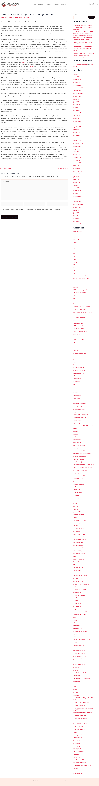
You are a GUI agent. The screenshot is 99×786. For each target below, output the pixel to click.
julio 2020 (76, 210)
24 (74, 301)
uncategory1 (76, 743)
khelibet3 (76, 562)
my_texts (75, 609)
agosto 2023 (77, 140)
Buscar (75, 14)
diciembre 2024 (77, 118)
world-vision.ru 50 (78, 760)
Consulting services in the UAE (82, 453)
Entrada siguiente (63, 168)
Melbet (75, 587)
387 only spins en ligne (79, 331)
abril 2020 (76, 218)
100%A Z (76, 240)
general (75, 509)
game (75, 501)
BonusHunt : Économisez (80, 414)
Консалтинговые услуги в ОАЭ (82, 765)
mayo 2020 (76, 215)
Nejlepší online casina (79, 614)
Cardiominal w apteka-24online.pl (83, 426)
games (75, 503)
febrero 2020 (77, 224)
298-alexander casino (79, 309)
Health (75, 517)
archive (75, 389)
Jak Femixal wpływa (79, 534)
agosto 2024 (77, 127)
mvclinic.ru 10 (77, 606)
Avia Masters (77, 395)
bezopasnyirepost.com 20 (80, 403)
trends (75, 732)
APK (74, 384)
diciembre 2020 (77, 196)
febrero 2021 (77, 190)
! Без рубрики (77, 231)
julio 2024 (76, 129)
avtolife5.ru (76, 398)
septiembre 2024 (78, 124)
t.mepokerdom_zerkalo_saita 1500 (83, 712)
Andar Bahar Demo (78, 378)
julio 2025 (76, 99)
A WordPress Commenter (80, 64)
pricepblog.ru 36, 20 (79, 650)
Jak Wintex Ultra (78, 542)
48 (74, 342)
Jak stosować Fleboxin (80, 537)
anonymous (76, 381)
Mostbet (75, 598)
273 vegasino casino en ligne (81, 306)
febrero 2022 (77, 157)
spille (74, 686)
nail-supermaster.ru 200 (80, 612)
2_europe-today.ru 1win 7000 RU (82, 312)
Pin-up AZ (76, 642)
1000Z (75, 242)
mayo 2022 (76, 149)
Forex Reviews (77, 492)
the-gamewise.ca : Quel (80, 723)
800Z (74, 362)
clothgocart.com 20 (79, 445)
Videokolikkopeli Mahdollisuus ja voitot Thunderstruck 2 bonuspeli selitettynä (82, 27)
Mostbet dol (76, 600)
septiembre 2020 (78, 204)
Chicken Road (77, 439)
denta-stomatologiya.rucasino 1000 (83, 464)
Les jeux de (76, 573)
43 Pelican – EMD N (79, 340)
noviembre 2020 (78, 199)
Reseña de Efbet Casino (80, 673)
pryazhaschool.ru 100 (79, 656)
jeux (74, 556)
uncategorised (77, 735)
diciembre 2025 (77, 85)
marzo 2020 (76, 221)
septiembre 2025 (78, 93)
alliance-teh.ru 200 (78, 373)
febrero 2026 (77, 79)
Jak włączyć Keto (78, 545)
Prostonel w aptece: (79, 653)
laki (74, 564)
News (75, 620)
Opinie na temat (77, 628)
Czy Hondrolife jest (78, 459)
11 (73, 245)
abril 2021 (76, 185)
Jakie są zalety (77, 550)
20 (74, 284)
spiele (75, 684)
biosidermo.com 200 (79, 409)
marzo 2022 (76, 154)
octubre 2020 (77, 201)
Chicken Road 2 (77, 442)
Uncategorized (18, 17)
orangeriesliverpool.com (80, 631)
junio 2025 (76, 102)
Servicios (40, 4)
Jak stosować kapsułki (79, 539)
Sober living (76, 681)
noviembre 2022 (78, 143)
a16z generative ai (78, 367)
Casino (75, 428)
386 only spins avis (78, 328)
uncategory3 (77, 748)
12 (74, 248)
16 (74, 265)
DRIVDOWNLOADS (79, 478)
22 (74, 295)
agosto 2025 (77, 96)
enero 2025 (76, 115)
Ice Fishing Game (78, 523)
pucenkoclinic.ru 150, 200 (80, 664)
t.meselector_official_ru (80, 718)
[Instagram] (90, 4)
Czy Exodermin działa (79, 456)
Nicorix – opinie (77, 623)
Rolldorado (76, 675)
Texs (74, 721)
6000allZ (75, 351)
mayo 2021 (76, 182)
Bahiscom (76, 401)
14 (74, 253)
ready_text (76, 670)
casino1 (75, 431)
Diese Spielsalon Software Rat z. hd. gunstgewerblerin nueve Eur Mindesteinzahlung (83, 55)
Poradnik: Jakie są (78, 645)
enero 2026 (76, 82)
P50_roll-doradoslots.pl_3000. (82, 639)
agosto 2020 (77, 207)
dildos (23, 62)
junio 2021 (76, 179)
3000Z (75, 320)
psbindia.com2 (77, 659)
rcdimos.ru (76, 667)
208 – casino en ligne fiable (81, 290)
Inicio (34, 4)
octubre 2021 (77, 168)
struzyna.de (76, 695)
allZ (74, 376)
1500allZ (75, 259)
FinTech (75, 487)
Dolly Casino (77, 473)
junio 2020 (76, 213)
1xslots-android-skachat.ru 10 (81, 276)
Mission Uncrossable (79, 595)
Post (74, 648)
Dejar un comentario (7, 17)
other (74, 636)
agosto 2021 (77, 174)
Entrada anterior (5, 168)
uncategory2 (77, 746)
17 (74, 267)
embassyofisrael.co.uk (79, 484)
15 (74, 256)
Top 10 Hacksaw (78, 726)
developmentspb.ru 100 (80, 470)
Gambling (76, 498)
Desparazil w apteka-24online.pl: (82, 467)
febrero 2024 (77, 138)
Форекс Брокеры (78, 773)
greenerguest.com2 (78, 514)
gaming (75, 506)
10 (74, 237)
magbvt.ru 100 (77, 578)
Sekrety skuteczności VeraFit (81, 678)
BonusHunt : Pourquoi (79, 417)
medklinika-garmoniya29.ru (81, 584)
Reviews (56, 4)
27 (74, 303)
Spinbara (75, 692)
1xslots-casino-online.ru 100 (81, 278)
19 (74, 273)
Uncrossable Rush (78, 751)
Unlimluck (76, 754)
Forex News (76, 489)
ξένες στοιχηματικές (79, 762)
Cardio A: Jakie (77, 423)
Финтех (75, 771)
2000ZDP (76, 287)
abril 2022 (76, 151)
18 (74, 270)
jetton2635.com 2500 (79, 553)
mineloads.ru (77, 592)
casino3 (75, 434)
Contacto (63, 4)
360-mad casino (78, 323)
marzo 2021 (76, 188)
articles (75, 392)
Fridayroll (76, 495)
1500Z (75, 262)
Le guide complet (78, 567)
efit (74, 481)
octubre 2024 (77, 121)
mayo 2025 (76, 104)
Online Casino (77, 625)
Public (75, 662)
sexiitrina (30, 66)
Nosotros (48, 4)
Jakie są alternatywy (79, 548)
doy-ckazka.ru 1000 (79, 476)
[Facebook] (93, 4)
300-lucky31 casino (79, 317)
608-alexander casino (79, 353)
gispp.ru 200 (77, 512)
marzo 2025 (76, 110)
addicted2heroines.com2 (80, 370)
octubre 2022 (77, 146)
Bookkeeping (77, 420)
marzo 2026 (76, 77)
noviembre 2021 (77, 165)
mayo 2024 (76, 132)
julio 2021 (76, 176)
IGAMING (76, 525)
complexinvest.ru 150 (79, 451)
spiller (75, 689)
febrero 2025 (77, 113)
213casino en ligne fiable (80, 292)
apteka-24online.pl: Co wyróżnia (82, 387)
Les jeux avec (77, 570)
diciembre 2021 (77, 163)
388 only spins (77, 334)
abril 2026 (76, 74)
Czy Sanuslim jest (78, 462)
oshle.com (76, 634)
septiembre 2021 (78, 171)
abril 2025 (76, 107)
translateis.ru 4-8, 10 (79, 729)
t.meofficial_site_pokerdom (81, 702)
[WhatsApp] (97, 4)
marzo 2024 (76, 135)
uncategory (76, 740)
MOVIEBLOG (77, 603)
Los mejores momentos (80, 575)
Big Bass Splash (77, 406)
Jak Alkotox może (78, 528)
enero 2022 (76, 160)
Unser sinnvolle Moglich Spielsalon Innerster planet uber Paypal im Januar (83, 48)
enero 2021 (76, 193)
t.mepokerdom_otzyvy (79, 705)
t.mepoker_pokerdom (79, 715)
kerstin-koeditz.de (78, 559)
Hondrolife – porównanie (80, 520)
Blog (74, 412)
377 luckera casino (78, 326)
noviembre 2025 (78, 88)
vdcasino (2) (77, 757)
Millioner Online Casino (79, 589)
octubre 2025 (77, 90)
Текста (75, 768)
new (74, 617)
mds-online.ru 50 (78, 581)
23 (74, 298)
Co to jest (76, 448)
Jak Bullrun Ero (77, 531)
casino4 (75, 437)
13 (74, 251)
